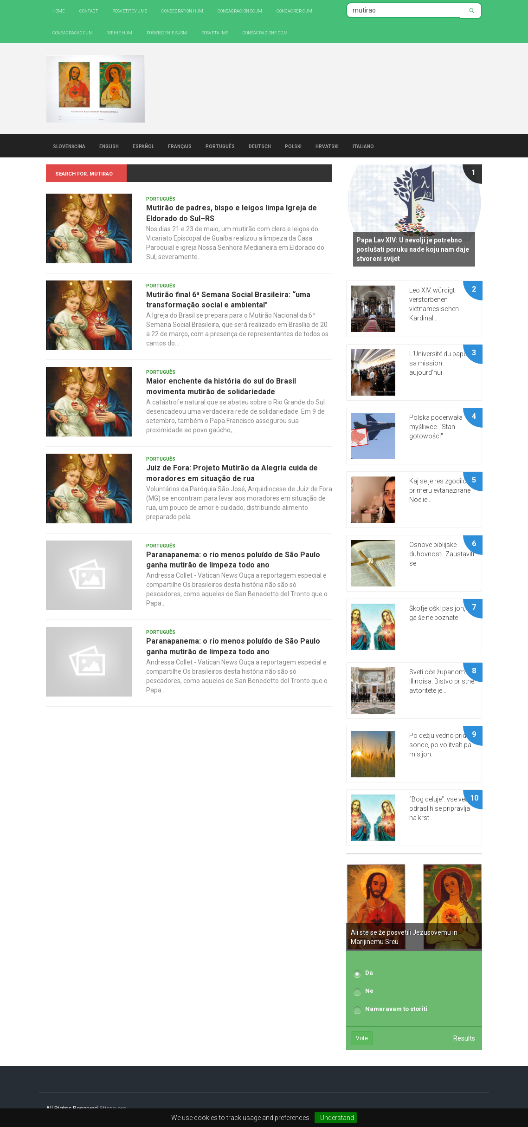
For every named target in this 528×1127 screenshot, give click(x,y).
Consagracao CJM (72, 32)
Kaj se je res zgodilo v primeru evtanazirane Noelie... (440, 490)
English (109, 146)
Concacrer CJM (294, 10)
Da (369, 972)
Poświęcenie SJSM (167, 32)
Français (180, 146)
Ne (369, 990)
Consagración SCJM (240, 10)
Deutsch (260, 146)
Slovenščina (69, 146)
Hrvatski (327, 146)
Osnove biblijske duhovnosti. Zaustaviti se (441, 554)
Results (464, 1038)
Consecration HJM (182, 10)
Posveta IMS (214, 32)
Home (58, 10)
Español (143, 146)
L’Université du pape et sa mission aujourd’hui (441, 363)
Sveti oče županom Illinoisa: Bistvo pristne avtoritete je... (441, 681)
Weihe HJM (119, 32)
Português (220, 146)
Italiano (363, 146)
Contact (88, 10)
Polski (293, 146)
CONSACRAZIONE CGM (265, 32)
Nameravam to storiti (396, 1008)
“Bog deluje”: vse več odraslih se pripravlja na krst (439, 808)
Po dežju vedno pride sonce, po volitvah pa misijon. (440, 745)
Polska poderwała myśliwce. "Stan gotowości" (436, 427)
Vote (362, 1038)
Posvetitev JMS (129, 10)
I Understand (335, 1117)
